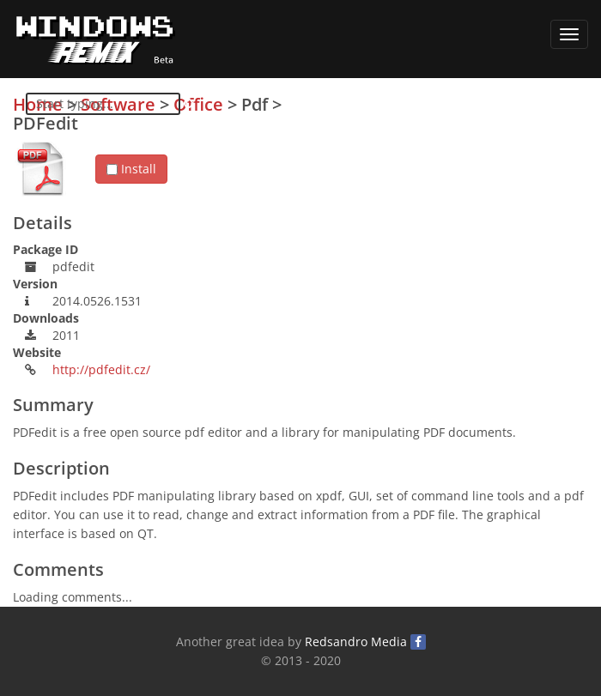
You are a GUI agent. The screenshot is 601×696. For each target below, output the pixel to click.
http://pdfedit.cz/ (101, 369)
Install (131, 168)
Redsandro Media (356, 641)
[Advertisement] (459, 215)
